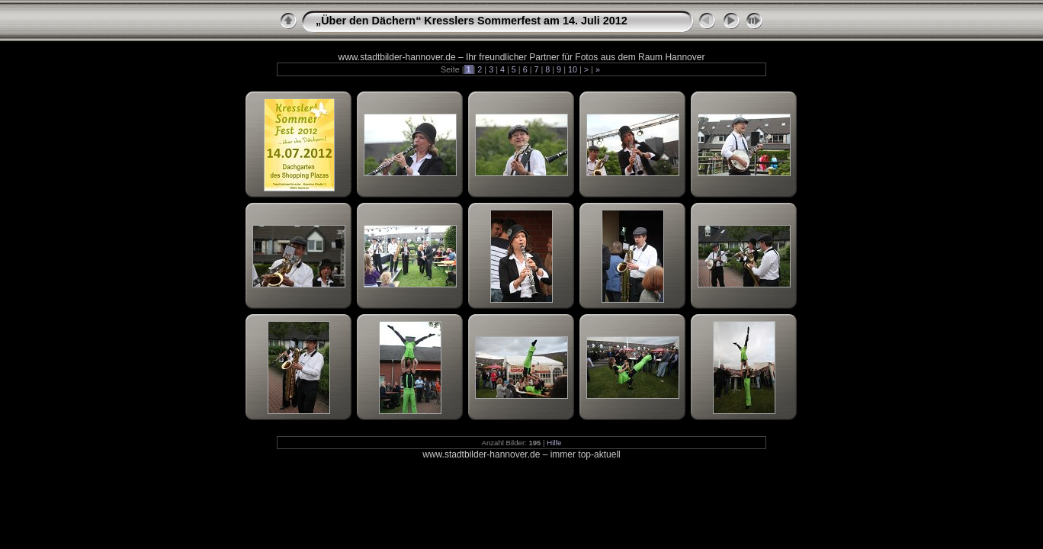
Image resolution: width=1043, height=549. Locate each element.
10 (572, 69)
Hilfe (554, 442)
